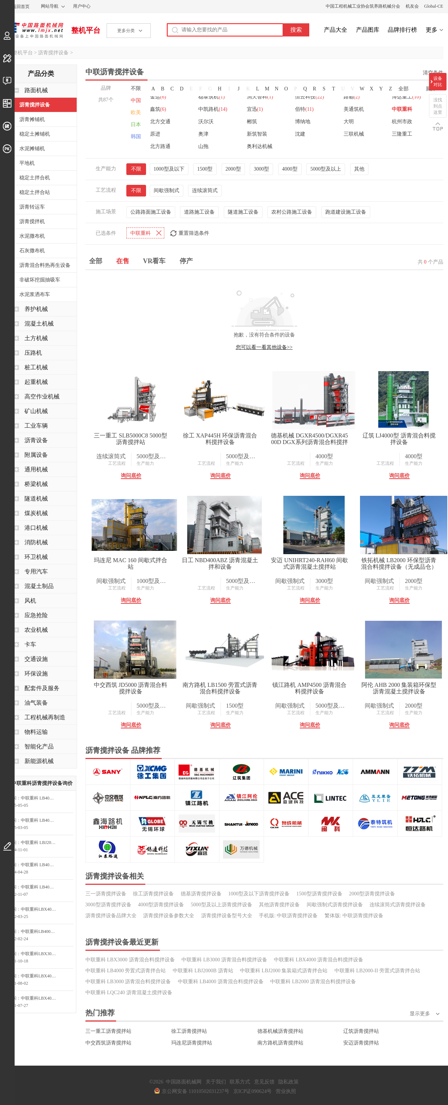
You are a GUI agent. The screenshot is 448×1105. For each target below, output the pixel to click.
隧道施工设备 (243, 212)
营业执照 (286, 1091)
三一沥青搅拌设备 (105, 893)
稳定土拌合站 (34, 192)
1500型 (204, 169)
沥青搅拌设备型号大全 (226, 915)
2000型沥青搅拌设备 (372, 893)
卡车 (30, 644)
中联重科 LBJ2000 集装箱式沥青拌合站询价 (40, 842)
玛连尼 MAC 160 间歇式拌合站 (130, 563)
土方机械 (36, 338)
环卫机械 (36, 557)
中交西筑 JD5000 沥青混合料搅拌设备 (131, 688)
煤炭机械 (36, 513)
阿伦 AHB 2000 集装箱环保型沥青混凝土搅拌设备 (399, 688)
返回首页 (21, 6)
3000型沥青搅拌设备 (108, 904)
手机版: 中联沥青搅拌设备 (288, 915)
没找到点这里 (437, 106)
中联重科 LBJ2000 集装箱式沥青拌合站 (284, 970)
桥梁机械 (36, 484)
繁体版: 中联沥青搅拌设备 (354, 915)
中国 (136, 100)
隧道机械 (36, 498)
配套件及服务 (42, 688)
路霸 (352, 97)
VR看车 (154, 261)
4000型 (290, 169)
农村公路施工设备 (291, 212)
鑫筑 (158, 109)
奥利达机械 (259, 146)
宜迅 (255, 109)
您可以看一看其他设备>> (264, 347)
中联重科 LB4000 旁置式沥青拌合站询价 (40, 798)
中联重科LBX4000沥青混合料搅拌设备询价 (40, 909)
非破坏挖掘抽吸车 (39, 280)
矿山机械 (36, 411)
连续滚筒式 (205, 190)
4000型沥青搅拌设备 (161, 904)
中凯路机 (212, 109)
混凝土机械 (39, 323)
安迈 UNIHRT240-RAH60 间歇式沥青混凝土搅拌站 (309, 563)
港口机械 (36, 528)
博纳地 (302, 121)
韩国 (136, 136)
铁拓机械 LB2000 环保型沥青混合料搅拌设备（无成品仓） (399, 563)
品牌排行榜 (402, 30)
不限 (136, 88)
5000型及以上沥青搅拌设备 (221, 904)
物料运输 (36, 732)
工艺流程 (117, 463)
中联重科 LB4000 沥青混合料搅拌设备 (221, 981)
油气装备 (36, 703)
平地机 (27, 163)
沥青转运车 (32, 207)
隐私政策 (288, 1082)
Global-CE (433, 6)
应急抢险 (36, 615)
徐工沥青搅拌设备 (153, 893)
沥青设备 (36, 440)
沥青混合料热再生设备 (44, 265)
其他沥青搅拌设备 (279, 904)
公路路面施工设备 (150, 212)
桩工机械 (36, 367)
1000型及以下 (169, 169)
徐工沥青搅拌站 (189, 1031)
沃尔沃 (206, 121)
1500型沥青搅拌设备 (319, 893)
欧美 (136, 112)
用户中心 (82, 6)
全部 (403, 89)
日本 (136, 124)
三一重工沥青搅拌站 (108, 1031)
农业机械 (36, 630)
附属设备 (36, 455)
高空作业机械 (42, 396)
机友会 (412, 6)
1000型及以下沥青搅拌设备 (259, 893)
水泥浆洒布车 (34, 294)
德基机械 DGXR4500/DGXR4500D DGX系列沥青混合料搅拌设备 (309, 438)
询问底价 (131, 475)
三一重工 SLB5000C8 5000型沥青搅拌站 (130, 438)
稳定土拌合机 (34, 177)
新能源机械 (39, 761)
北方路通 (160, 146)
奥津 (203, 134)
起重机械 (36, 382)
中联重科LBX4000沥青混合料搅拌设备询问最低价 (40, 998)
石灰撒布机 (32, 250)
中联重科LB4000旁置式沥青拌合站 (40, 931)
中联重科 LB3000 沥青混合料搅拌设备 (224, 959)
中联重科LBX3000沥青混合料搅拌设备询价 (40, 953)
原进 (155, 134)
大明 (349, 121)
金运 (158, 97)
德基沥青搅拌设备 (201, 893)
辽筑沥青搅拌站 (361, 1031)
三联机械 (354, 134)
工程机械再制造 (44, 717)
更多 (431, 30)
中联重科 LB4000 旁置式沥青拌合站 (125, 970)
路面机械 (36, 90)
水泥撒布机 (32, 236)
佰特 (304, 109)
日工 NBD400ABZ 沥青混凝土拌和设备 (220, 563)
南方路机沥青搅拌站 (280, 1043)
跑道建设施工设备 (345, 212)
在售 (122, 261)
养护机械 (36, 309)
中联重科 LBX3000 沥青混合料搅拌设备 (130, 959)
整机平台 (85, 30)
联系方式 (240, 1082)
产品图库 (367, 30)
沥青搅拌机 (32, 221)
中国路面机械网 (34, 30)
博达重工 (406, 97)
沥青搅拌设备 (53, 52)
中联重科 (402, 109)
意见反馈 (264, 1082)
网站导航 (49, 6)
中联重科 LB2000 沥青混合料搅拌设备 (313, 981)
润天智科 (260, 97)
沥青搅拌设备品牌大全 (111, 915)
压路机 (33, 353)
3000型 (261, 169)
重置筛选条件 (194, 233)
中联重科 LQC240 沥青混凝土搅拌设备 (128, 992)
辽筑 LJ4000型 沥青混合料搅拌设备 (399, 438)
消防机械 (36, 542)
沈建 (300, 134)
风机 (30, 601)
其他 (359, 169)
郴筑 (252, 121)
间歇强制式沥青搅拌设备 (335, 904)
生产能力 (145, 463)
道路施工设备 (199, 212)
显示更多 (420, 1013)
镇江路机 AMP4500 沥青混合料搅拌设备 (309, 688)
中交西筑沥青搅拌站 (108, 1043)
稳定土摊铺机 (34, 134)
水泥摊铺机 (32, 148)
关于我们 (216, 1082)
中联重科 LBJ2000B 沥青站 (203, 970)
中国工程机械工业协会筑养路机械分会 (363, 6)
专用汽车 (36, 571)
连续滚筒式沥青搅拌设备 (397, 904)
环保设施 (36, 673)
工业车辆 (36, 426)
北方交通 (160, 121)
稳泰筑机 (211, 97)
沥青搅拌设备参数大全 (168, 915)
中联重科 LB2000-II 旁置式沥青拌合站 (377, 970)
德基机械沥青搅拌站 (280, 1031)
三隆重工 (402, 134)
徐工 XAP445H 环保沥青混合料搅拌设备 (220, 438)
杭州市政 (402, 121)
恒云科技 (309, 97)
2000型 (233, 169)
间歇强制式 (166, 190)
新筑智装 (257, 134)
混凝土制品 (39, 586)
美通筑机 (354, 109)
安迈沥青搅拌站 (361, 1043)
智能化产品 (39, 746)
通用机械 (36, 469)
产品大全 (335, 30)
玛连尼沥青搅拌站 (191, 1043)
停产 (186, 261)
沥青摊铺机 (32, 119)
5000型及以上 (325, 169)
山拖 (203, 146)
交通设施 (36, 659)
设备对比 (437, 81)
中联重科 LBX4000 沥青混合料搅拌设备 (318, 959)
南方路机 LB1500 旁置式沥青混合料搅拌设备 (220, 688)
